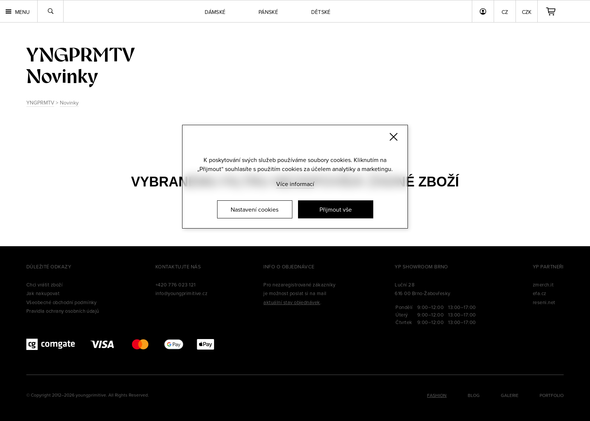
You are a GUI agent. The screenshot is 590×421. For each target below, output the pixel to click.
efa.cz (539, 293)
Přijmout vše (335, 209)
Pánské (268, 12)
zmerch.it (543, 284)
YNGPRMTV (40, 102)
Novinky (69, 102)
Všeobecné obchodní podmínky (61, 302)
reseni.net (544, 302)
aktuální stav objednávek (291, 302)
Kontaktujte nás (178, 266)
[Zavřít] (393, 137)
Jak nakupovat (42, 293)
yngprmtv (80, 54)
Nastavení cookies (254, 209)
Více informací (295, 184)
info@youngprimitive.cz (181, 293)
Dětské (321, 12)
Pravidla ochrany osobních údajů (62, 310)
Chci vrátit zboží (44, 284)
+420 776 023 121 (175, 284)
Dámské (215, 12)
